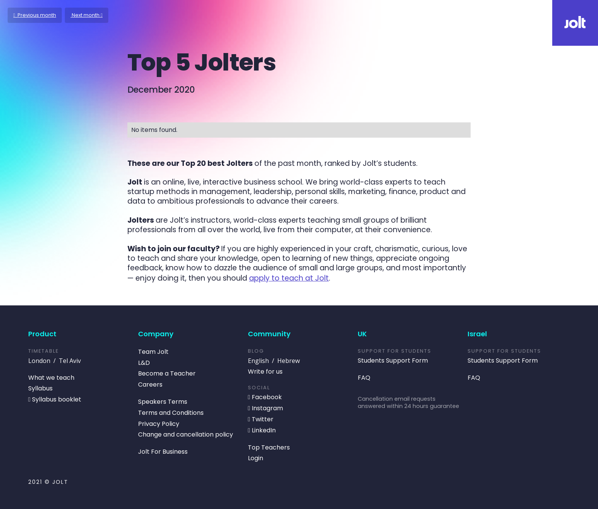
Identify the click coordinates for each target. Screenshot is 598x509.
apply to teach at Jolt (289, 278)
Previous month (34, 15)
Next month (87, 15)
